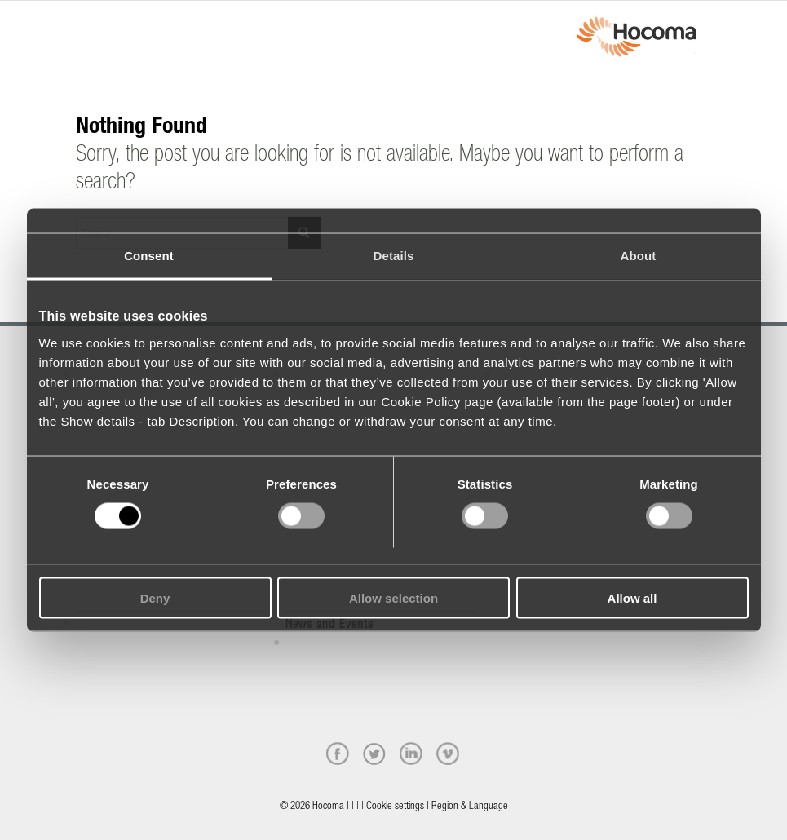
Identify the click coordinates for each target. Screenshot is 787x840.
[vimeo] (448, 754)
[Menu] (81, 22)
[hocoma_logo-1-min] (635, 37)
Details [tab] (394, 256)
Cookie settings (395, 807)
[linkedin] (411, 754)
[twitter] (374, 754)
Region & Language (469, 807)
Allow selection (393, 597)
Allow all (632, 597)
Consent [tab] (149, 256)
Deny (155, 597)
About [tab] (639, 256)
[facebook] (338, 754)
